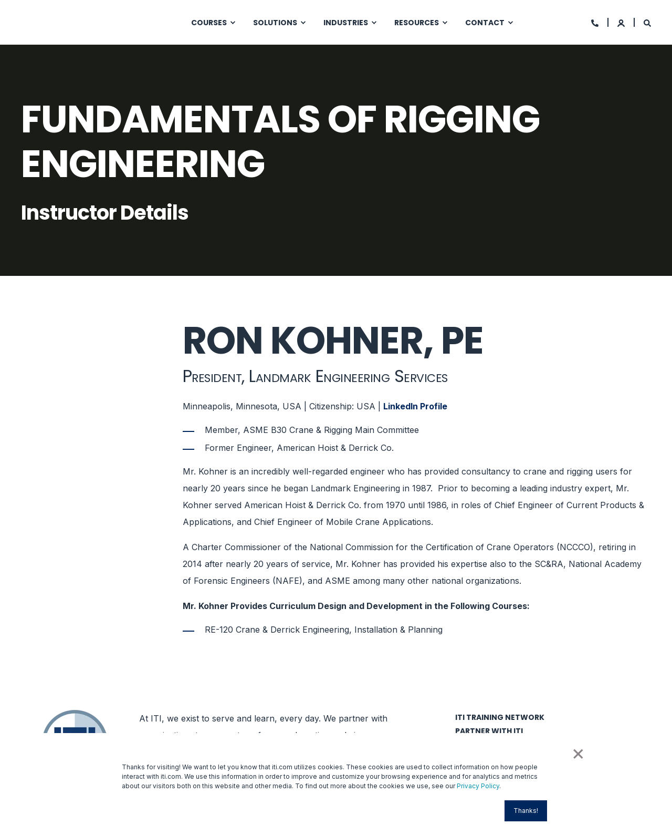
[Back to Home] (84, 21)
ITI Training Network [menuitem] (499, 717)
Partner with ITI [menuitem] (489, 731)
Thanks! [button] (525, 811)
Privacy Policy (478, 786)
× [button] (577, 752)
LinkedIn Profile (415, 406)
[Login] (621, 22)
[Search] (647, 22)
